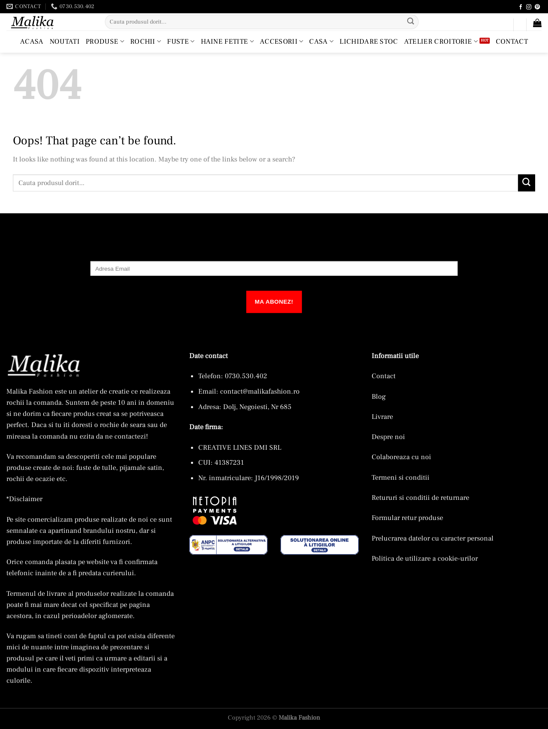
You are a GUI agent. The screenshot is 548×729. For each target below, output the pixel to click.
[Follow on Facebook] (520, 7)
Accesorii (281, 41)
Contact (512, 41)
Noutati (65, 41)
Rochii (145, 41)
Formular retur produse (407, 517)
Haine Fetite (227, 41)
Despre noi (388, 436)
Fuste (180, 41)
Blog (379, 396)
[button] (503, 26)
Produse (105, 41)
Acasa (32, 41)
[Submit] (410, 22)
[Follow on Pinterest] (537, 7)
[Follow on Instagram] (528, 7)
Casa (321, 41)
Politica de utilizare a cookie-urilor (425, 558)
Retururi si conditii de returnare (420, 497)
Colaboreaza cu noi (401, 456)
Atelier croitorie (441, 41)
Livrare (382, 416)
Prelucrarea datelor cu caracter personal (433, 538)
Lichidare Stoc (369, 41)
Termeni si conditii (400, 477)
